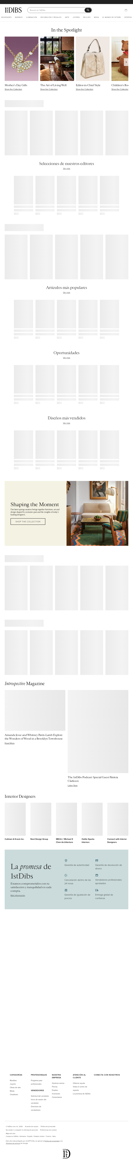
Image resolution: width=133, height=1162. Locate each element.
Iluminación (31, 17)
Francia (48, 1136)
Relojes (87, 17)
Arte (67, 17)
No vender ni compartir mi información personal (22, 1130)
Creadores (14, 1094)
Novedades (6, 17)
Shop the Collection (27, 521)
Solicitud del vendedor (40, 1096)
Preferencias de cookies (48, 1130)
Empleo (55, 1090)
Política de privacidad (48, 1126)
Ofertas (128, 17)
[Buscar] (57, 10)
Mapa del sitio (10, 1133)
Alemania (22, 1136)
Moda (96, 17)
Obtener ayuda (79, 1083)
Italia (54, 1136)
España (29, 1136)
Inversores (56, 1093)
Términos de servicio (13, 1143)
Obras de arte (15, 1087)
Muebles (19, 17)
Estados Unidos (39, 1136)
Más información (18, 895)
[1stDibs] (13, 10)
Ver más (66, 168)
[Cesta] (126, 10)
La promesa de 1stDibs (81, 1093)
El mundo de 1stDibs (111, 17)
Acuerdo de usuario (31, 1126)
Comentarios (57, 1097)
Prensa (54, 1086)
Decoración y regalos (51, 17)
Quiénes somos (58, 1083)
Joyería (76, 17)
